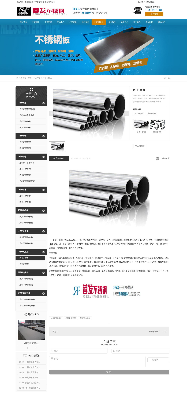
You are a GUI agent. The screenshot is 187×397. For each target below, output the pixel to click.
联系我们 (151, 2)
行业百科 (141, 2)
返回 (166, 78)
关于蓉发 (137, 22)
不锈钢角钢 (23, 231)
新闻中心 (124, 22)
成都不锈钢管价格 (31, 343)
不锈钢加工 (98, 22)
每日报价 (112, 22)
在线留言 (140, 146)
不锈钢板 (35, 22)
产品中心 (60, 22)
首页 (29, 78)
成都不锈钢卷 (84, 318)
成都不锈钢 (151, 113)
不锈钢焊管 (23, 272)
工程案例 (85, 22)
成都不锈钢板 (56, 318)
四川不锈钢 (139, 113)
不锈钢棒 (22, 190)
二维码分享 (164, 158)
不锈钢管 (48, 22)
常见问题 (149, 22)
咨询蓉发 (154, 14)
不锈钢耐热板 (24, 293)
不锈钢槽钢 (23, 210)
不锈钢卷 (73, 22)
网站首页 (23, 22)
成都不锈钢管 (70, 318)
